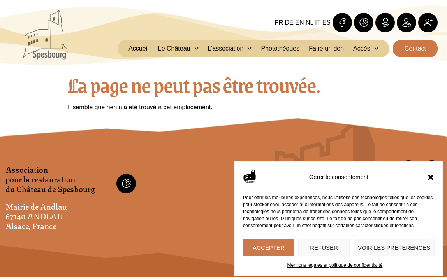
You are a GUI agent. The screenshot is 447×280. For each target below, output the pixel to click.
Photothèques (280, 48)
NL (309, 22)
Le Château (178, 48)
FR (279, 22)
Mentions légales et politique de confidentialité (335, 265)
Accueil (138, 48)
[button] (431, 177)
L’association (230, 48)
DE (289, 22)
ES (326, 22)
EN (299, 22)
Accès (365, 48)
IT (317, 22)
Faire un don (326, 48)
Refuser (324, 247)
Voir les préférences (394, 247)
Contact (415, 48)
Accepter (269, 247)
